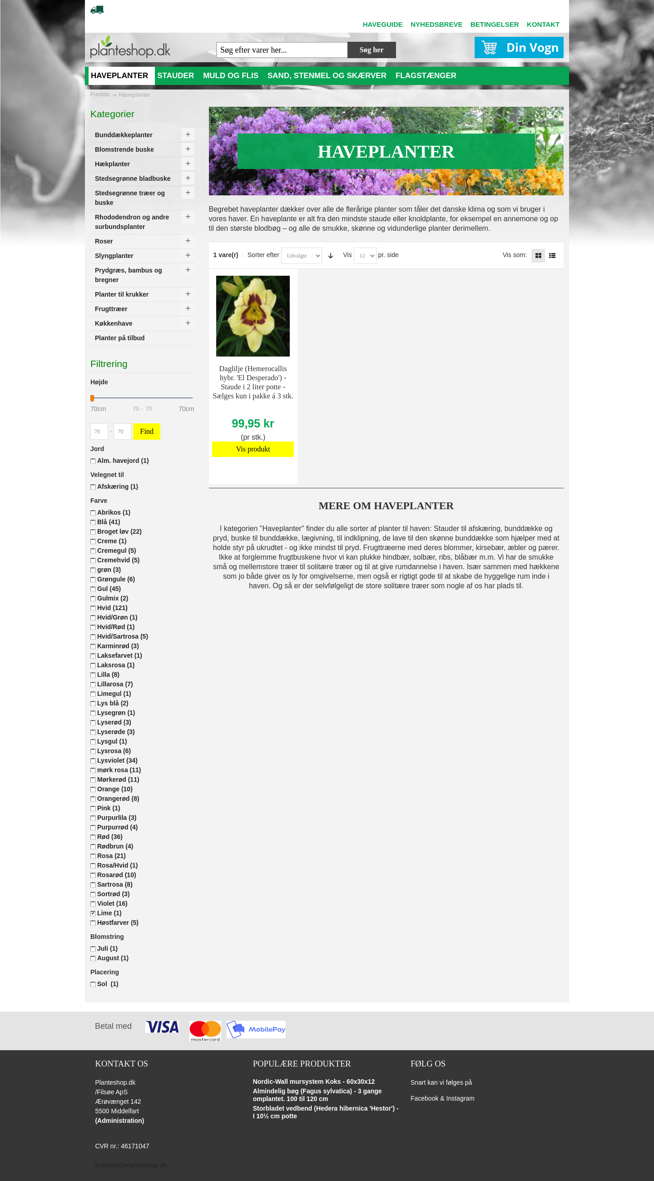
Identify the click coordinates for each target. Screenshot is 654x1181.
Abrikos (113, 512)
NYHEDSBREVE (436, 24)
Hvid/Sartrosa (122, 636)
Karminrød (118, 646)
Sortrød (113, 894)
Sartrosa (115, 884)
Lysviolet (117, 760)
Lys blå (113, 703)
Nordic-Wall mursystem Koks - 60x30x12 (314, 1081)
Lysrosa (114, 750)
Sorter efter (263, 254)
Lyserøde (116, 731)
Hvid (112, 607)
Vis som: (515, 254)
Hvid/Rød (115, 626)
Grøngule (116, 579)
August (113, 958)
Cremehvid (118, 560)
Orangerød (118, 798)
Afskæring (117, 486)
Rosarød (116, 874)
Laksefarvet (119, 655)
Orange (115, 789)
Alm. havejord (123, 460)
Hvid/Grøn (117, 617)
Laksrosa (116, 665)
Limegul (114, 693)
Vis (347, 254)
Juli (107, 948)
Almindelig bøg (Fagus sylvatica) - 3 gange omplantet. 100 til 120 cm (317, 1095)
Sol (108, 983)
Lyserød (114, 722)
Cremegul (116, 550)
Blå (108, 522)
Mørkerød (118, 779)
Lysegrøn (116, 712)
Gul (109, 588)
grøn (109, 569)
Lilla (108, 674)
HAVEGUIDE (383, 24)
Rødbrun (115, 846)
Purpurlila (116, 817)
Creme (112, 541)
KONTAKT (543, 24)
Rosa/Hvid (117, 865)
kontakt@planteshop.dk (131, 1165)
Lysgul (112, 741)
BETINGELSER (495, 24)
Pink (108, 808)
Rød (110, 836)
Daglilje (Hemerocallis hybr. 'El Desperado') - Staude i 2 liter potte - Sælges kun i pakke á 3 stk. (253, 382)
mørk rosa (119, 770)
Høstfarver (118, 922)
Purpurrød (117, 827)
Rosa (111, 855)
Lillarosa (115, 684)
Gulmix (112, 598)
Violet (112, 903)
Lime (109, 913)
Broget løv (119, 531)
